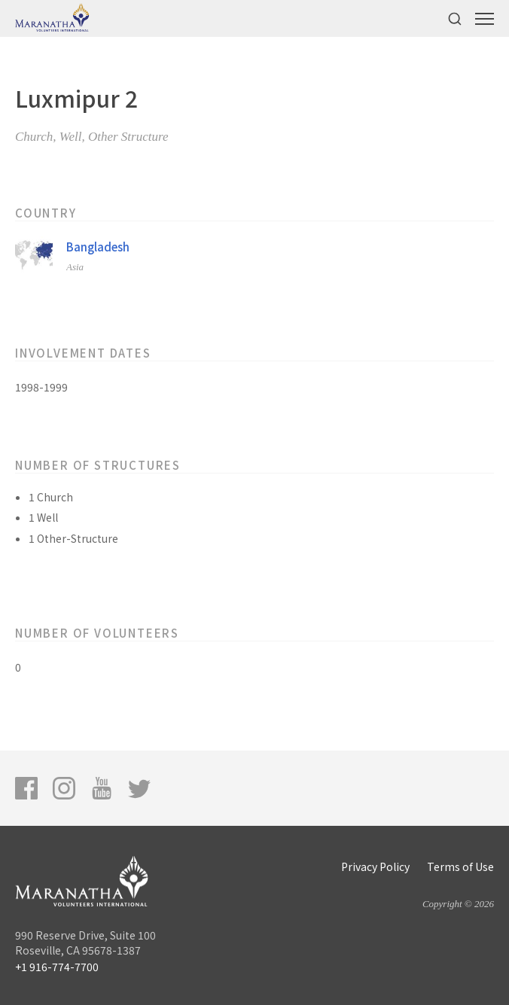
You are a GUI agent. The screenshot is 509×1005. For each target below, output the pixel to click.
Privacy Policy (375, 866)
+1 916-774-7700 (57, 966)
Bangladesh (98, 246)
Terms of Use (460, 866)
